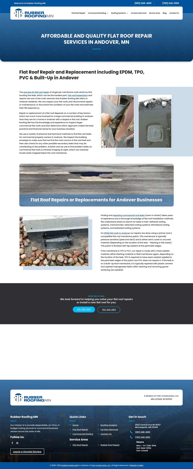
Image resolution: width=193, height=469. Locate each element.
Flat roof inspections (78, 95)
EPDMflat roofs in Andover (117, 233)
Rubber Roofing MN (69, 465)
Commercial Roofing (97, 13)
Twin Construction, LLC (100, 465)
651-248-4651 (84, 309)
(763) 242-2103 (142, 437)
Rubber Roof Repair (110, 445)
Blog (165, 13)
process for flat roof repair (36, 92)
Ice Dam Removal (138, 13)
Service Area (154, 13)
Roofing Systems (118, 13)
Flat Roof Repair (78, 13)
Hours (140, 442)
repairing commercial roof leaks (129, 215)
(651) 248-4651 (142, 432)
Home (76, 425)
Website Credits (136, 465)
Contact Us (174, 13)
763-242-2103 (109, 309)
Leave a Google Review (27, 451)
